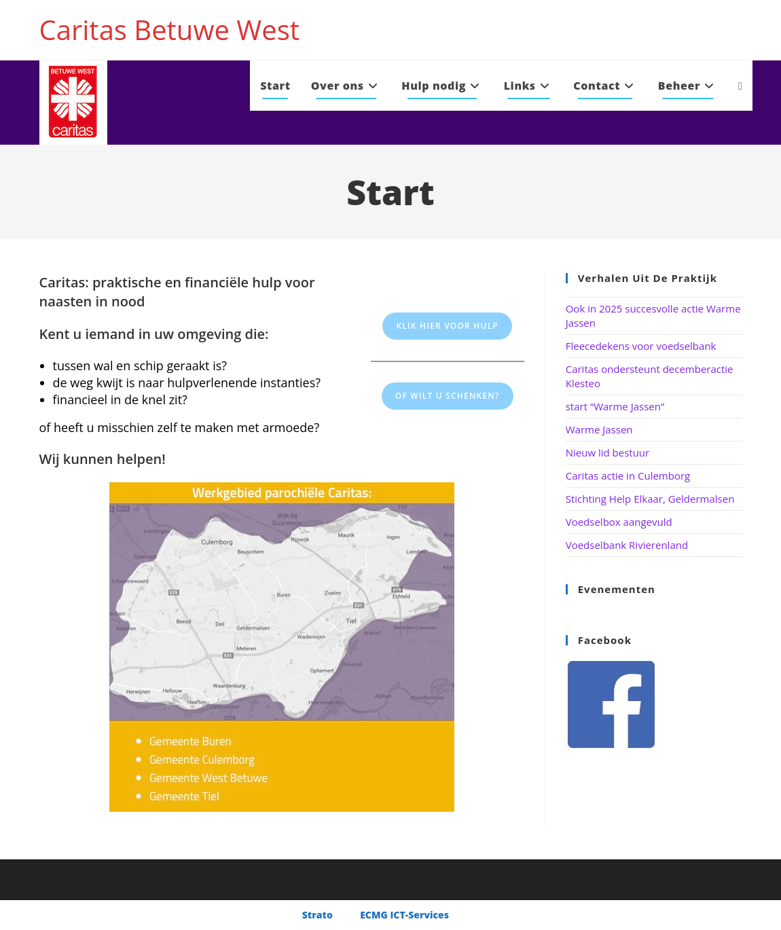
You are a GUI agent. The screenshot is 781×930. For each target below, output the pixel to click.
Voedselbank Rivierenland (627, 545)
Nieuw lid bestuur (608, 452)
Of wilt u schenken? (447, 395)
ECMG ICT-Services (404, 914)
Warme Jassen (599, 429)
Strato (317, 914)
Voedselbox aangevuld (619, 522)
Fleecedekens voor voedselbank (641, 346)
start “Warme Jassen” (615, 406)
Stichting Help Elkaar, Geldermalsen (650, 498)
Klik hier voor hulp (447, 326)
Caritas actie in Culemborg (628, 475)
